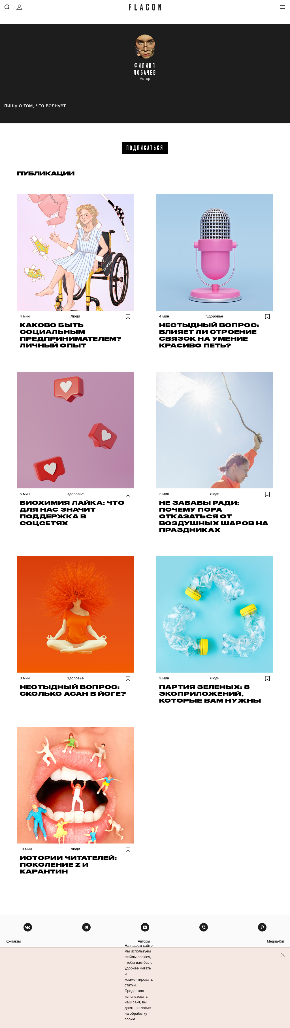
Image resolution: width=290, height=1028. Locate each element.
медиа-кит (275, 941)
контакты (13, 941)
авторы (144, 941)
